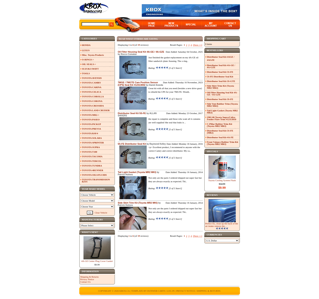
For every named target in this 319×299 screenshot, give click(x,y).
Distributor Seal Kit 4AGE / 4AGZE (220, 58)
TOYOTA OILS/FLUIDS (94, 175)
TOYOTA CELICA (91, 92)
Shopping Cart (216, 38)
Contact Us (85, 282)
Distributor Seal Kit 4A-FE (220, 137)
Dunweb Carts (156, 291)
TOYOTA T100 (89, 152)
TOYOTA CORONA (92, 101)
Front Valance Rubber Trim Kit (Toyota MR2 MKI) (222, 143)
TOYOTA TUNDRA (92, 165)
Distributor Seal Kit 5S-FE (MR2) (220, 131)
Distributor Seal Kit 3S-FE (220, 99)
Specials (212, 151)
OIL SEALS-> (89, 64)
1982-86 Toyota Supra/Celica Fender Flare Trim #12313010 (221, 118)
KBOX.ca (124, 291)
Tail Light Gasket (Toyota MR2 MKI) (137, 172)
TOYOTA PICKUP (91, 124)
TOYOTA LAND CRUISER (96, 110)
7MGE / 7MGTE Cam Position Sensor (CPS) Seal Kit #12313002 (138, 83)
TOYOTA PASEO (91, 119)
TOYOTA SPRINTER (93, 142)
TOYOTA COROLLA (93, 96)
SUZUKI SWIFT (90, 69)
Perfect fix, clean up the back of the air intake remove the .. (221, 224)
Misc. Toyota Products (93, 55)
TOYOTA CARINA (92, 87)
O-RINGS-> (88, 59)
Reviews (212, 195)
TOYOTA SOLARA (92, 138)
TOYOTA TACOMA (92, 156)
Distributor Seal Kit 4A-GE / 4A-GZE (221, 66)
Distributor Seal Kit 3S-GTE (221, 81)
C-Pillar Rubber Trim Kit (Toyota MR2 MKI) (219, 125)
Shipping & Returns (89, 277)
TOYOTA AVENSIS (92, 78)
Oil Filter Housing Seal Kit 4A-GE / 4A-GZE (141, 52)
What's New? (90, 232)
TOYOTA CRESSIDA (93, 105)
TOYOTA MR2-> (90, 115)
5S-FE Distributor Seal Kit (132, 144)
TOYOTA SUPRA (91, 147)
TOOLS (86, 73)
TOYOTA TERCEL (92, 161)
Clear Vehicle (101, 212)
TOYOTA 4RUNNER (92, 170)
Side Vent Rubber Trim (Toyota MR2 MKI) (222, 105)
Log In (170, 291)
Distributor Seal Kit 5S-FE (132, 113)
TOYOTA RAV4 (90, 133)
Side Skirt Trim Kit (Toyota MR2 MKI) (138, 203)
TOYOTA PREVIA (91, 128)
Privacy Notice (87, 279)
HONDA (86, 45)
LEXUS (86, 50)
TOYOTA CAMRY (91, 82)
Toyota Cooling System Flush (222, 180)
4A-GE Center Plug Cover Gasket (97, 261)
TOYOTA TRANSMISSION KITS (96, 180)
